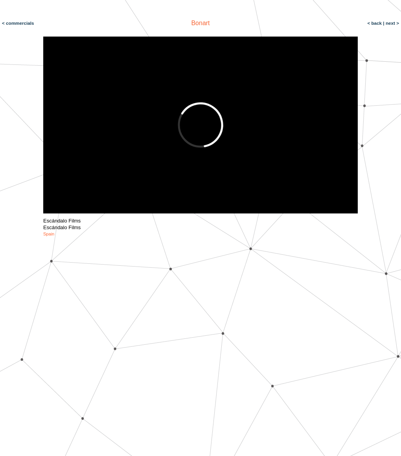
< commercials (18, 23)
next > (391, 23)
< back (375, 23)
